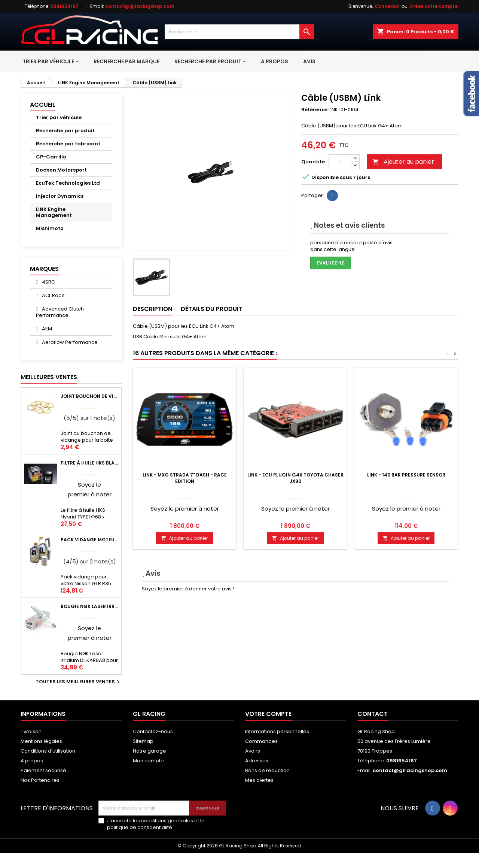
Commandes (261, 741)
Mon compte (148, 760)
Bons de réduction (267, 770)
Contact (372, 714)
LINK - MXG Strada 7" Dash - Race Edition (185, 478)
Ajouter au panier (403, 161)
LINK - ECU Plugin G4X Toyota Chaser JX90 (295, 478)
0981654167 (65, 6)
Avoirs (252, 750)
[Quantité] (340, 161)
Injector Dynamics (59, 196)
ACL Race (53, 295)
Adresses (256, 760)
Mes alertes (259, 780)
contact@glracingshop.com (139, 6)
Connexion (387, 6)
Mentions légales (41, 741)
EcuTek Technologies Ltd (68, 183)
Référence (314, 109)
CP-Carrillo (51, 156)
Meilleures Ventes (49, 377)
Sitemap (143, 741)
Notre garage (149, 750)
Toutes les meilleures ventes (79, 681)
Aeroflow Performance (69, 342)
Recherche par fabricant (68, 143)
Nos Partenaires (40, 780)
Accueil (42, 104)
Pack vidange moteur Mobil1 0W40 (89, 539)
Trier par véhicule (59, 117)
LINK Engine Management (54, 212)
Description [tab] (152, 309)
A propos (32, 760)
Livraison (31, 731)
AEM (46, 328)
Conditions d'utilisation (48, 750)
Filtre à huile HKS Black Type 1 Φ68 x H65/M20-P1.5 (89, 463)
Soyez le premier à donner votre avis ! (188, 588)
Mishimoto (50, 228)
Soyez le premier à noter (184, 508)
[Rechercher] (239, 31)
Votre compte (268, 714)
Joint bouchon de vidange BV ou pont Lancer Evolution (89, 396)
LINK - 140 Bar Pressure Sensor (406, 475)
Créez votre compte (433, 6)
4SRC (48, 281)
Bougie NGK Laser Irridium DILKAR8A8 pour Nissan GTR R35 (89, 606)
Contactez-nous (153, 731)
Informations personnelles (277, 731)
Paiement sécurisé (43, 770)
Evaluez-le (331, 263)
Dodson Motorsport (61, 169)
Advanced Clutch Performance (60, 312)
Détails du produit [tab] (211, 309)
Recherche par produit (65, 130)
